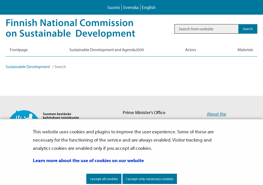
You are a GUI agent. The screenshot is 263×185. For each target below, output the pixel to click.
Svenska (131, 7)
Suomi (113, 7)
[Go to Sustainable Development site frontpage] (78, 29)
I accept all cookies (104, 179)
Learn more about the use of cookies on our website (88, 160)
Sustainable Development (28, 66)
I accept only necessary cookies (149, 179)
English (149, 7)
